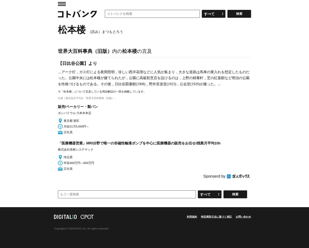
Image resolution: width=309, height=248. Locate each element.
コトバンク (77, 14)
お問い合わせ (243, 216)
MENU (62, 4)
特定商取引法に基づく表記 (216, 216)
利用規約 (192, 216)
